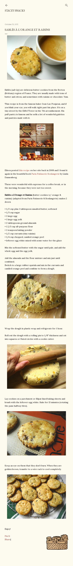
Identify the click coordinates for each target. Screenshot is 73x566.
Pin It (7, 536)
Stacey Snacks (15, 10)
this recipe (24, 170)
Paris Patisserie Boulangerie (45, 174)
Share (7, 539)
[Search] (66, 5)
